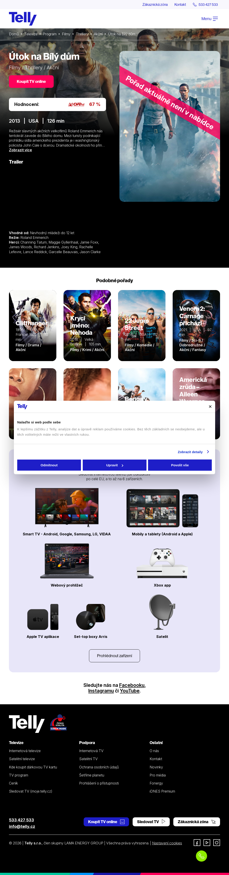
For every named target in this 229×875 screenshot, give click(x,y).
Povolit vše (180, 465)
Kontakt (180, 4)
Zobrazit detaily (190, 452)
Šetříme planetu (91, 775)
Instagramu (101, 691)
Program (50, 34)
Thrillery (82, 34)
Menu (209, 18)
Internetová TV (91, 751)
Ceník (13, 783)
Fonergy (156, 783)
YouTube (130, 691)
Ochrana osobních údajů (99, 767)
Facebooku (131, 685)
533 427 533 (21, 820)
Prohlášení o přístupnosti (99, 783)
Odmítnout (49, 465)
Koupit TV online (31, 81)
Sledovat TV (151, 821)
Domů (14, 34)
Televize (31, 34)
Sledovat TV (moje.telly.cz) (30, 791)
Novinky (156, 767)
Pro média (158, 775)
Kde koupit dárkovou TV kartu (33, 767)
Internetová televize (25, 751)
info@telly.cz (22, 826)
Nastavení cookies (167, 843)
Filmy (66, 34)
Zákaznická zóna (155, 4)
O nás (154, 751)
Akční (98, 34)
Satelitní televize (22, 759)
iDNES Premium (162, 791)
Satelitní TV (88, 759)
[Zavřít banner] (210, 406)
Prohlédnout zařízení (114, 655)
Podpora (87, 742)
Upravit (114, 465)
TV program (18, 775)
